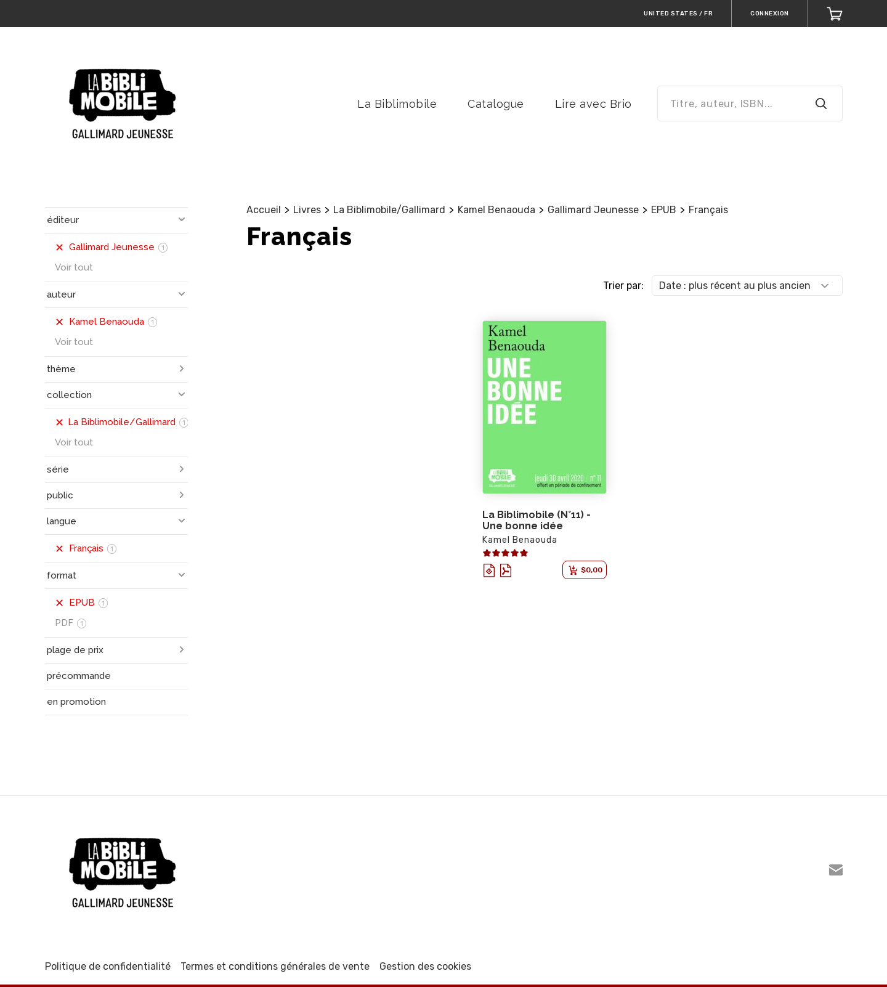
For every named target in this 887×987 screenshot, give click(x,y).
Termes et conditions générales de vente (275, 966)
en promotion (76, 701)
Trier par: (623, 285)
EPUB (663, 210)
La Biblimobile (397, 103)
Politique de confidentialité (108, 966)
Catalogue (496, 103)
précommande (79, 675)
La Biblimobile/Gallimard (389, 210)
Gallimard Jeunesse (593, 210)
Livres (307, 210)
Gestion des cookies (425, 966)
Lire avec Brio (593, 103)
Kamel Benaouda (496, 210)
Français (708, 210)
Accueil (263, 210)
